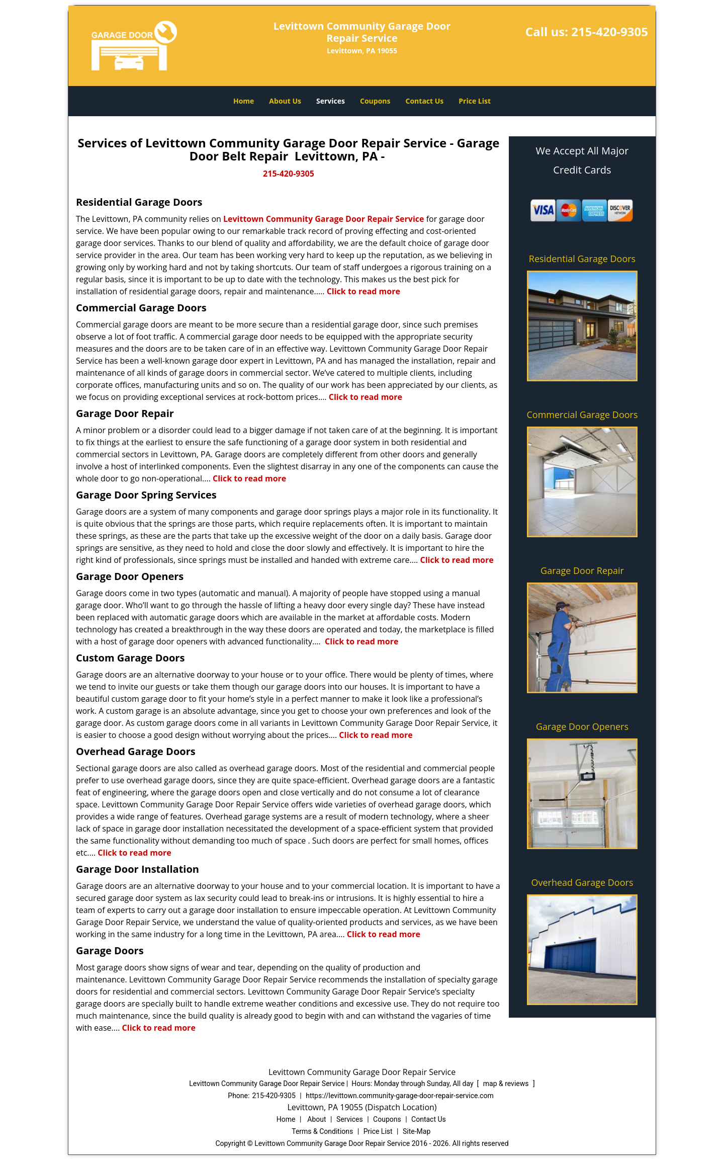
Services (330, 101)
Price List (475, 101)
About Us (285, 101)
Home (243, 101)
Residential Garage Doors (582, 259)
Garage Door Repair (582, 570)
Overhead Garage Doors (582, 882)
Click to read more (363, 291)
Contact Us (425, 101)
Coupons (375, 101)
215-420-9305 (609, 31)
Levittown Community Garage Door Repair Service (323, 218)
